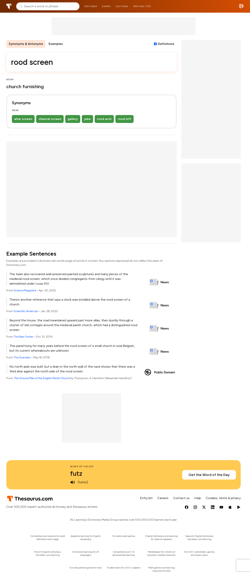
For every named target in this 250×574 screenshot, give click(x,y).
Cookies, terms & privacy (223, 498)
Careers (162, 498)
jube (87, 119)
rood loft (124, 119)
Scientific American (26, 311)
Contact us (181, 498)
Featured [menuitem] (90, 6)
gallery (73, 119)
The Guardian (22, 357)
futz (76, 473)
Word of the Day (82, 466)
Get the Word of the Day (209, 475)
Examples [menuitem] (56, 44)
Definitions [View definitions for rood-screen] (166, 44)
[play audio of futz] (72, 482)
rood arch (104, 119)
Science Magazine (25, 290)
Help (197, 498)
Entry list (146, 498)
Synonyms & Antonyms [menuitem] (26, 44)
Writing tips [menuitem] (142, 6)
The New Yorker (23, 336)
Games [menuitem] (106, 6)
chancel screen (50, 119)
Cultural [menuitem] (122, 6)
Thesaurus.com (8, 6)
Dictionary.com (241, 6)
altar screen (23, 119)
